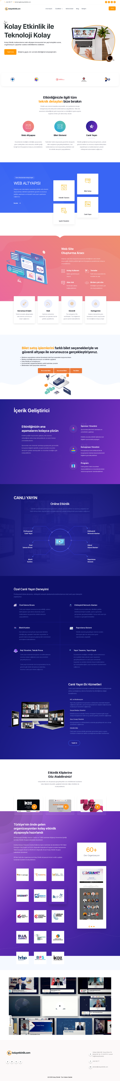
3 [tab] (93, 926)
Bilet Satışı (87, 191)
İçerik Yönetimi (64, 221)
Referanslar (69, 9)
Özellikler (58, 9)
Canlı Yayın (87, 214)
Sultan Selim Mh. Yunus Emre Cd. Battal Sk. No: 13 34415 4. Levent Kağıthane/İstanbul (101, 1056)
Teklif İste (10, 52)
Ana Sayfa (49, 9)
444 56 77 (94, 1063)
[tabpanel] (92, 894)
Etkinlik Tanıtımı (64, 198)
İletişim (84, 9)
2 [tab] (91, 926)
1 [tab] (89, 926)
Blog (77, 9)
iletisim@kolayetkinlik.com (98, 1068)
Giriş (112, 8)
